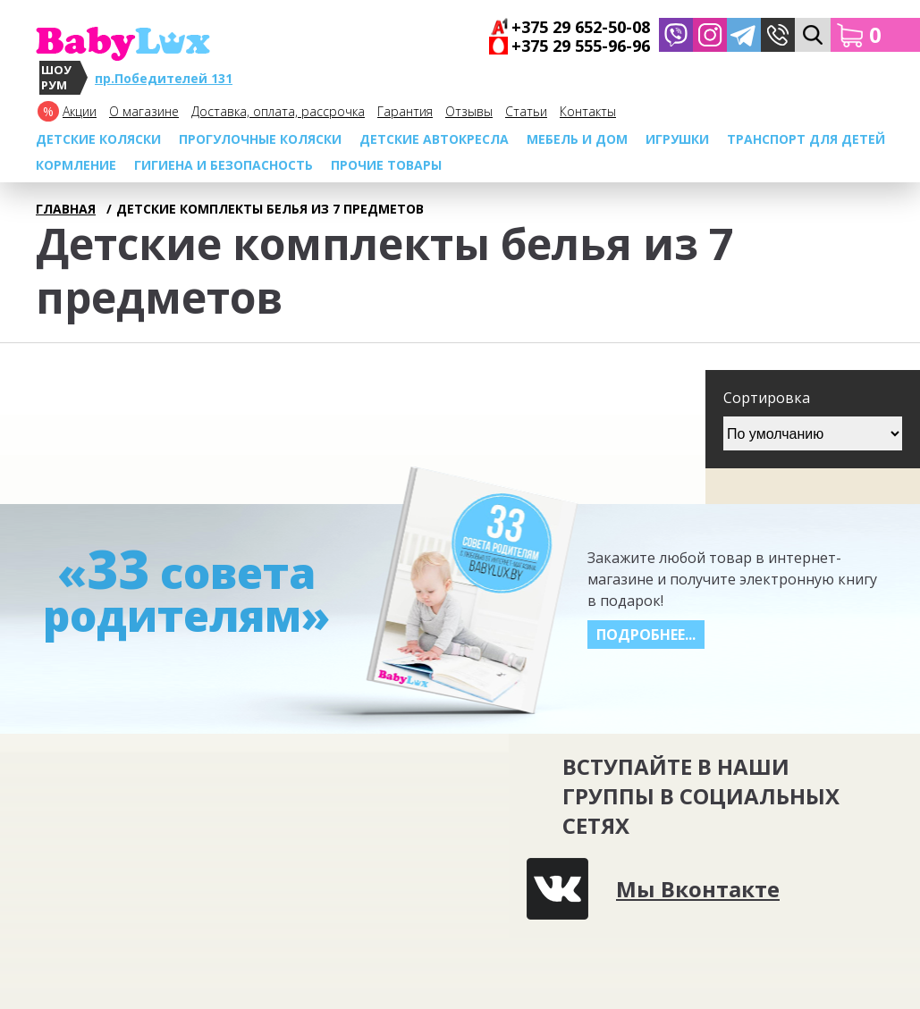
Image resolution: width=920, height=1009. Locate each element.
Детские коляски (98, 139)
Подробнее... (646, 634)
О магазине (144, 111)
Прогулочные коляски (260, 139)
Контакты (588, 111)
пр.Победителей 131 (163, 78)
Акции (80, 111)
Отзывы (469, 111)
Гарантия (405, 111)
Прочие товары (386, 164)
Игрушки (677, 139)
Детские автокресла (434, 139)
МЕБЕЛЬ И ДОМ (577, 139)
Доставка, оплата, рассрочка (278, 111)
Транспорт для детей (806, 139)
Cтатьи (526, 111)
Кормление (76, 164)
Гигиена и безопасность (223, 164)
